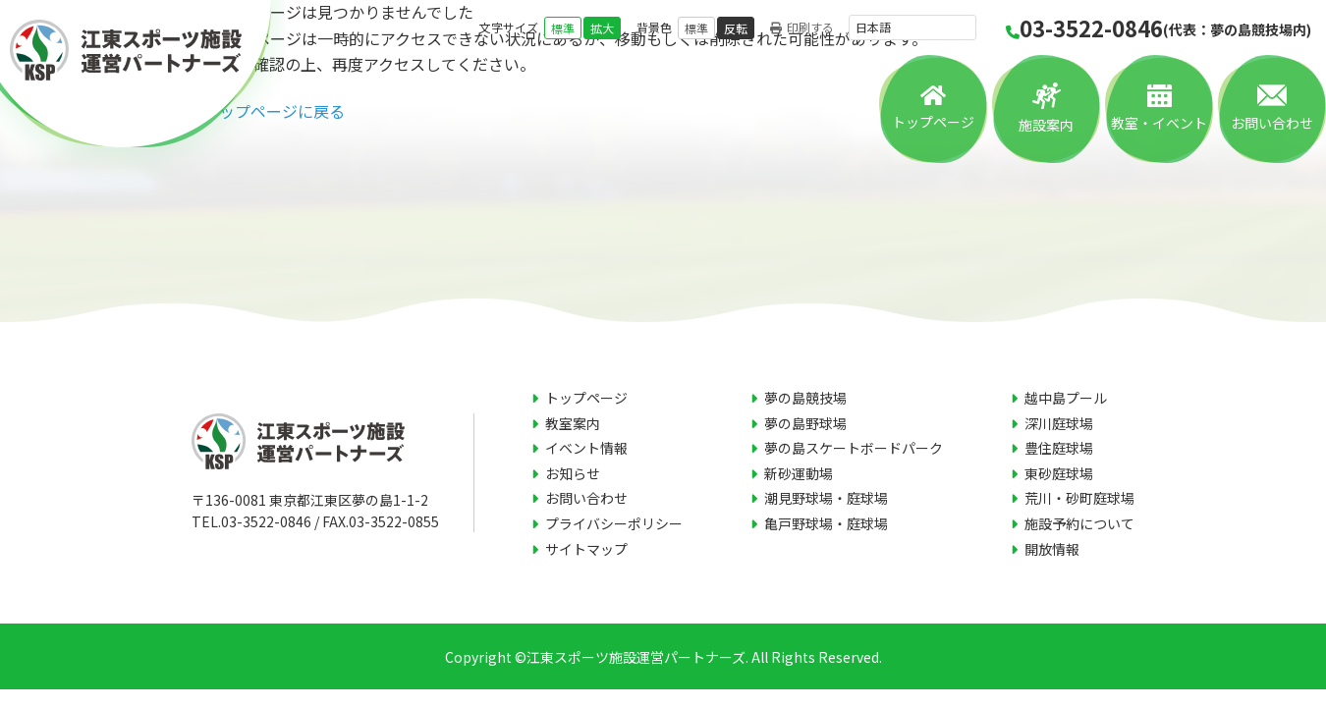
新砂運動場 (798, 473)
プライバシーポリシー (614, 523)
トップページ (933, 122)
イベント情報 (586, 448)
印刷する (802, 28)
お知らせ (572, 473)
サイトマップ (586, 549)
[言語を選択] (912, 27)
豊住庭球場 (1058, 448)
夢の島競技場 (805, 398)
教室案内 (572, 423)
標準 (563, 28)
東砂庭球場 (1058, 473)
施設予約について (1079, 523)
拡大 (602, 28)
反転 (735, 28)
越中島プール (1065, 398)
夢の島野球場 (805, 423)
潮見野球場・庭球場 (826, 498)
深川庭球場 (1058, 423)
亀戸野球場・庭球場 (826, 523)
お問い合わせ (1272, 123)
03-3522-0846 (1158, 28)
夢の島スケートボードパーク (853, 448)
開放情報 (1051, 549)
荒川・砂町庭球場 (1079, 498)
